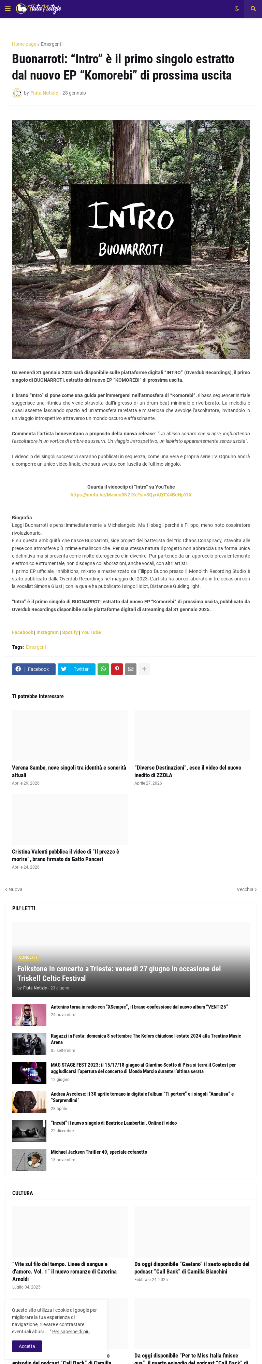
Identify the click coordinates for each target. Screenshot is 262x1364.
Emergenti (51, 44)
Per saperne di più (71, 1331)
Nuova (16, 889)
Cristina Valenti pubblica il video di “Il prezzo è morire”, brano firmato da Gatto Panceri (65, 855)
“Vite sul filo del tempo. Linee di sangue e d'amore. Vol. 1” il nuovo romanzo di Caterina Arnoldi (64, 1271)
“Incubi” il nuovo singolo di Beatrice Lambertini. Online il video (114, 1123)
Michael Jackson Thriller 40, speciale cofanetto (99, 1152)
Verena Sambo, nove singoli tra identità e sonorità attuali (69, 771)
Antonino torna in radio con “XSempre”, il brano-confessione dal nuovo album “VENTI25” (139, 1007)
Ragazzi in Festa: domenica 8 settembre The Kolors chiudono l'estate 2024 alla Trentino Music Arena (146, 1039)
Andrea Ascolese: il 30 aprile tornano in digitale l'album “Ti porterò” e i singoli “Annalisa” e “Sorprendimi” (142, 1097)
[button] (8, 9)
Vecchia (245, 889)
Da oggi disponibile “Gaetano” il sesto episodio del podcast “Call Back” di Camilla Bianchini (191, 1268)
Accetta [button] (27, 1346)
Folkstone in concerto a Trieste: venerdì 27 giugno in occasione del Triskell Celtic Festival (119, 974)
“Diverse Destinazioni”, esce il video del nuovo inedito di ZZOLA (187, 771)
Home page (24, 44)
